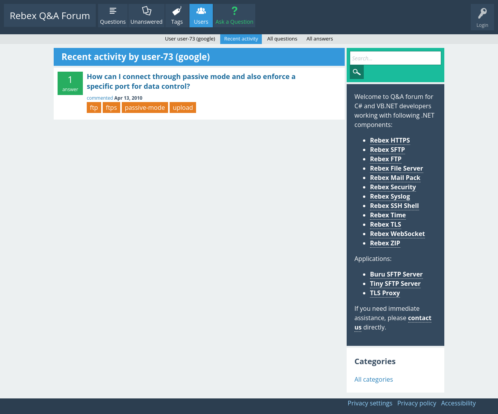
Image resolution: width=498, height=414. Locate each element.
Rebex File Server (396, 168)
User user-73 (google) (190, 38)
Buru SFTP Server (396, 274)
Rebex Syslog (390, 196)
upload (183, 107)
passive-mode (145, 107)
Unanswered (146, 21)
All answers (320, 38)
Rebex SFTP (387, 149)
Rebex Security (393, 187)
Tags (177, 21)
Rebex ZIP (385, 243)
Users (201, 21)
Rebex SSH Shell (394, 205)
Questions (113, 21)
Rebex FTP (386, 159)
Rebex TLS (385, 224)
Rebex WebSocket (397, 233)
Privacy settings (370, 403)
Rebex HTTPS (390, 140)
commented (100, 98)
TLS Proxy (385, 293)
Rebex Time (388, 215)
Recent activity (241, 38)
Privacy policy (416, 403)
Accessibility (458, 403)
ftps (111, 107)
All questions (282, 38)
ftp (94, 107)
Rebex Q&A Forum (50, 15)
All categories (373, 379)
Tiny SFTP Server (395, 283)
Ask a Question (234, 21)
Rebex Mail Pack (395, 177)
